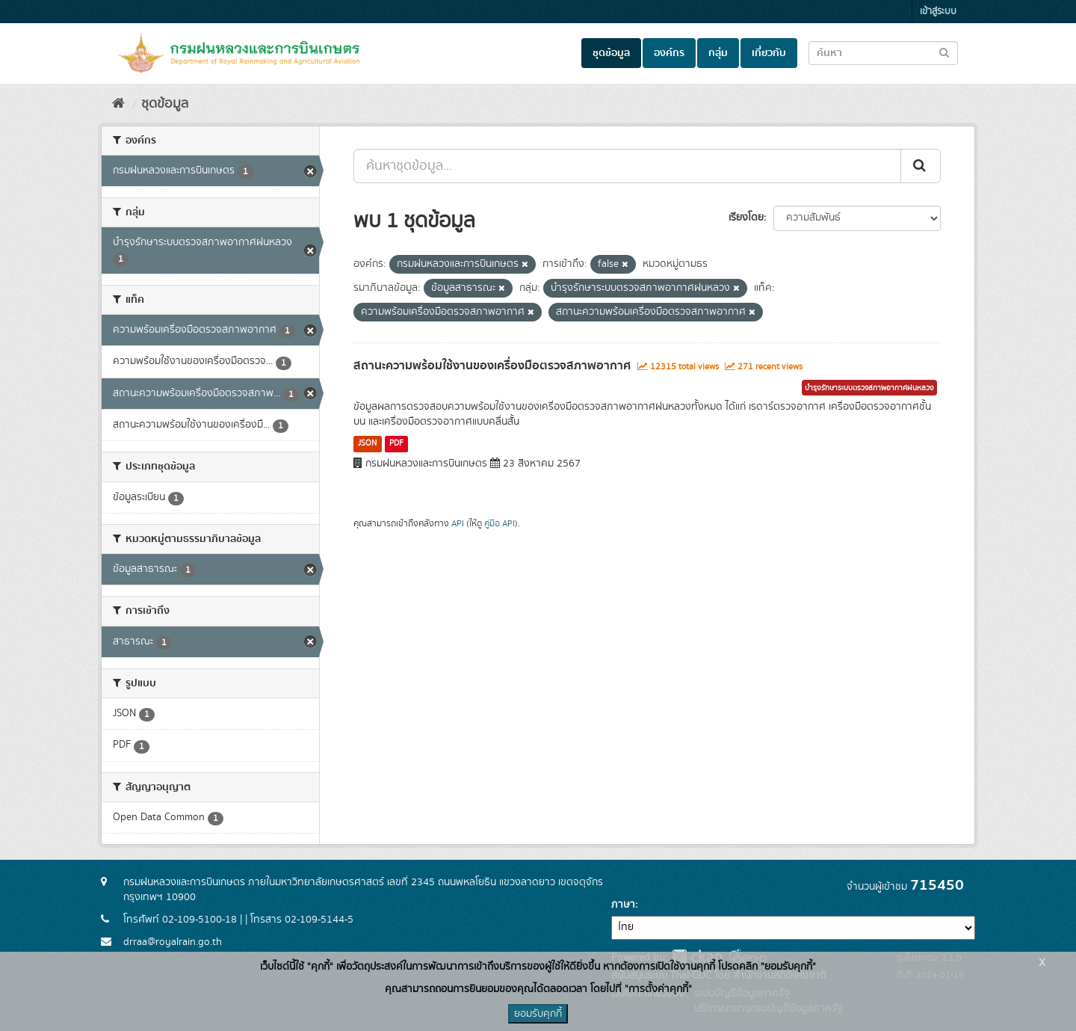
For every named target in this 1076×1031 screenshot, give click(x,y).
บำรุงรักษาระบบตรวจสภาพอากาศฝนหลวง (869, 388)
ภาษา (623, 904)
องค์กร (669, 53)
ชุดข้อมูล (611, 53)
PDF (396, 443)
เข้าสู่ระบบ (938, 11)
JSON (367, 443)
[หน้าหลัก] (118, 104)
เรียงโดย (746, 217)
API (457, 523)
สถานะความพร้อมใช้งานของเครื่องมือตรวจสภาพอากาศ (492, 365)
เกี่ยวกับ (769, 53)
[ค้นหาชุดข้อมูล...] (627, 166)
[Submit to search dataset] (944, 52)
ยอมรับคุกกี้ (538, 1013)
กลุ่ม (718, 53)
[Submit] (920, 166)
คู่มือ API (499, 523)
